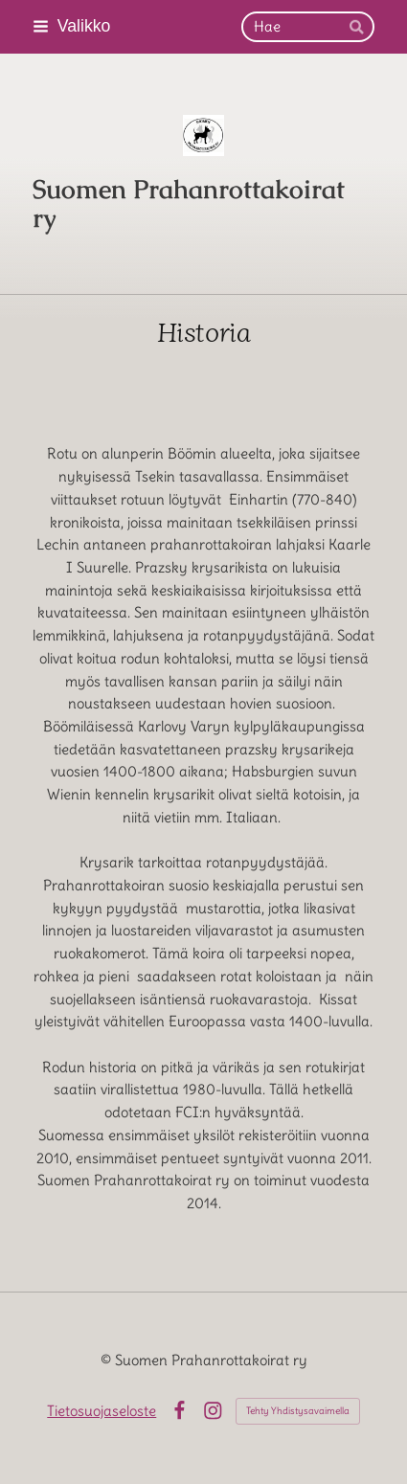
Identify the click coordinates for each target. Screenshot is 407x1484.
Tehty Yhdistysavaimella (298, 1411)
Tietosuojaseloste (101, 1411)
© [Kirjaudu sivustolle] (108, 1360)
